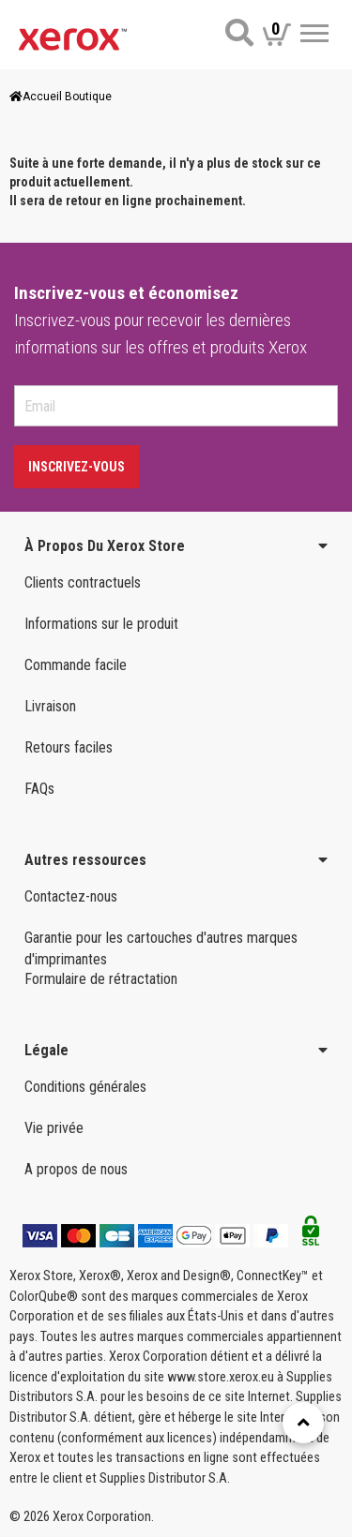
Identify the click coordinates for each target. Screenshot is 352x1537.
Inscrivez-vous (76, 466)
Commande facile (75, 665)
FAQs (39, 789)
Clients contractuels (82, 582)
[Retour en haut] (303, 1422)
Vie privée (54, 1128)
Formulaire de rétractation (100, 979)
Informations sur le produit (101, 624)
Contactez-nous (70, 896)
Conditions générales (85, 1087)
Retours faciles (68, 747)
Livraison (50, 706)
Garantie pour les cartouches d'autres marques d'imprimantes (161, 948)
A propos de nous (76, 1169)
